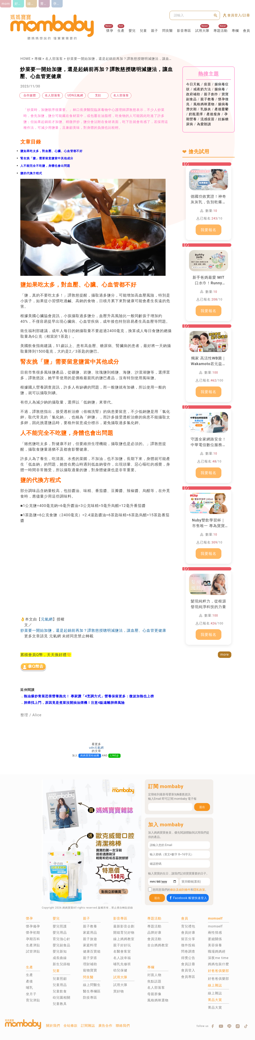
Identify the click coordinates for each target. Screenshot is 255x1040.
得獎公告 (188, 958)
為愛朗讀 (204, 124)
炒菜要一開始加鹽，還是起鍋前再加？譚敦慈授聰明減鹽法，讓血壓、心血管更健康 (132, 59)
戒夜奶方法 (202, 89)
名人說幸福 (122, 958)
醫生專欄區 (92, 991)
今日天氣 (193, 84)
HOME (25, 59)
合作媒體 (29, 95)
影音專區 (184, 31)
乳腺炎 (205, 109)
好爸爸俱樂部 (218, 979)
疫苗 (207, 84)
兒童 (143, 31)
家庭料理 (90, 945)
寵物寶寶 (90, 970)
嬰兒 (132, 31)
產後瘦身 (213, 114)
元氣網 (47, 619)
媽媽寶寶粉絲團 (89, 755)
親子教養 (207, 99)
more (224, 654)
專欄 (235, 31)
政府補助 (193, 94)
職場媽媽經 (217, 951)
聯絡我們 (123, 1026)
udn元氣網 (96, 747)
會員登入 (188, 970)
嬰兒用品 (60, 933)
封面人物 (154, 975)
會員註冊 (188, 964)
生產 (120, 31)
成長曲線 (60, 958)
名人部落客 (54, 59)
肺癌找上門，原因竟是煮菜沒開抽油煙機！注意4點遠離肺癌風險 (74, 703)
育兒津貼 (33, 1000)
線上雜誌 (215, 993)
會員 (246, 31)
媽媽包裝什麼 (218, 964)
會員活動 (154, 939)
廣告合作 (105, 1026)
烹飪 (98, 95)
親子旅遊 (90, 939)
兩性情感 (215, 933)
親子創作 (211, 94)
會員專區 (188, 977)
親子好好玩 (122, 945)
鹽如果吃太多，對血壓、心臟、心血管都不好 (51, 151)
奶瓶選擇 (196, 114)
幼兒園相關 (61, 998)
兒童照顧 (60, 979)
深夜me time (218, 958)
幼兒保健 (120, 970)
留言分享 (188, 939)
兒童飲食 (60, 991)
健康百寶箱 (92, 951)
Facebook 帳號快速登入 (188, 898)
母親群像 (154, 994)
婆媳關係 (215, 939)
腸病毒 (220, 89)
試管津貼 (33, 951)
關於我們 (53, 1026)
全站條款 (70, 1026)
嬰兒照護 (60, 926)
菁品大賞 (215, 1007)
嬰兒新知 (60, 951)
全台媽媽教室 (157, 945)
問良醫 (167, 31)
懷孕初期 (33, 933)
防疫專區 (90, 998)
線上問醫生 (92, 985)
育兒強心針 (61, 939)
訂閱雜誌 (88, 1026)
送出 (202, 807)
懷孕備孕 (33, 926)
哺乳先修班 (122, 964)
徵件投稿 (188, 945)
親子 (154, 31)
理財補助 (90, 964)
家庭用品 (90, 933)
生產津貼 (33, 945)
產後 (29, 981)
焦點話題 (154, 981)
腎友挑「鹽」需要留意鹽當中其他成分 (46, 158)
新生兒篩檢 (61, 964)
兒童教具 (60, 1004)
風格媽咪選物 (204, 104)
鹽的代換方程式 (31, 173)
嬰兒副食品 (61, 945)
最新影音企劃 (123, 926)
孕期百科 (33, 939)
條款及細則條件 (180, 889)
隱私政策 (199, 889)
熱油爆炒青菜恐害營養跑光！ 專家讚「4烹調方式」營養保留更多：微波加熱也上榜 (89, 696)
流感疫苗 (207, 119)
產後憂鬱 (222, 109)
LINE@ (114, 755)
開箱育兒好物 (123, 933)
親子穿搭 (90, 958)
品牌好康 (154, 933)
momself (215, 926)
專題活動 (221, 31)
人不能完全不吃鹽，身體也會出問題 (45, 165)
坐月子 (31, 994)
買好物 (118, 991)
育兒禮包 (188, 926)
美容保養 (215, 945)
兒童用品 (60, 985)
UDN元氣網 (75, 95)
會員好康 (188, 933)
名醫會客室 (122, 951)
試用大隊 (202, 31)
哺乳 (29, 988)
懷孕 (109, 31)
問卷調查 (188, 951)
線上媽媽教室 (123, 939)
